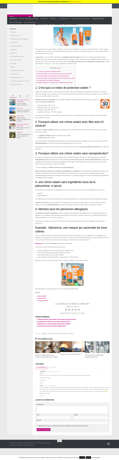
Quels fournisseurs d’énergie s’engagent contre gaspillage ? (24, 129)
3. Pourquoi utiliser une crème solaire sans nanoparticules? (53, 86)
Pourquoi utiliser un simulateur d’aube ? (71, 364)
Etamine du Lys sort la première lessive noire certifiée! (55, 333)
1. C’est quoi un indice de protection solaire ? (49, 81)
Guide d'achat (40, 26)
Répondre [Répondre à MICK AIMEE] (42, 394)
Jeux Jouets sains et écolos (18, 66)
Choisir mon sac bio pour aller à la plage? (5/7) (52, 336)
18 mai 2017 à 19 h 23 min (51, 397)
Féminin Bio (41, 308)
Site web (39, 432)
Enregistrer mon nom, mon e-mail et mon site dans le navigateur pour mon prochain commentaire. (63, 437)
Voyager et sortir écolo (98, 18)
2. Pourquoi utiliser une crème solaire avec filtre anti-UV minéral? (55, 83)
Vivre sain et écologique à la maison (28, 18)
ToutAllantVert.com (75, 1)
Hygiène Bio (53, 18)
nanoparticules (65, 343)
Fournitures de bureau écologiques (80, 18)
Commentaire (40, 416)
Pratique (13, 77)
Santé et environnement (15, 22)
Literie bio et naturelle (16, 69)
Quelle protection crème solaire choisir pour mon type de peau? (58, 329)
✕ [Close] (117, 1)
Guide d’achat (13, 18)
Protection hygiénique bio (17, 80)
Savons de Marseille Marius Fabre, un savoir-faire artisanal (24, 146)
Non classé (13, 73)
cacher (60, 78)
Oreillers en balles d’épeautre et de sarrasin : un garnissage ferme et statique (45, 367)
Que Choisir (41, 306)
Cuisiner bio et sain (64, 18)
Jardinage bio (44, 18)
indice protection (57, 343)
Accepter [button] (82, 457)
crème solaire (50, 343)
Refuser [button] (88, 457)
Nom (38, 426)
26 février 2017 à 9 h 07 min (53, 383)
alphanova (44, 343)
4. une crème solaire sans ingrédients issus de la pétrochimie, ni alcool (57, 88)
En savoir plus (96, 457)
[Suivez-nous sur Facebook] (30, 26)
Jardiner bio (14, 62)
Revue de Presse (15, 84)
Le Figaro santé (42, 310)
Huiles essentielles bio (16, 55)
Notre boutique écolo (30, 22)
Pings (53, 379)
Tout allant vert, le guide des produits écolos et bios (47, 5)
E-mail (76, 426)
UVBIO (71, 343)
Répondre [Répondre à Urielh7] (42, 407)
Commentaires (42, 379)
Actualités (13, 41)
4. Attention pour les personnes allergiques (49, 90)
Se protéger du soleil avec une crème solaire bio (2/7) (54, 331)
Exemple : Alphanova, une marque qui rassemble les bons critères (55, 92)
